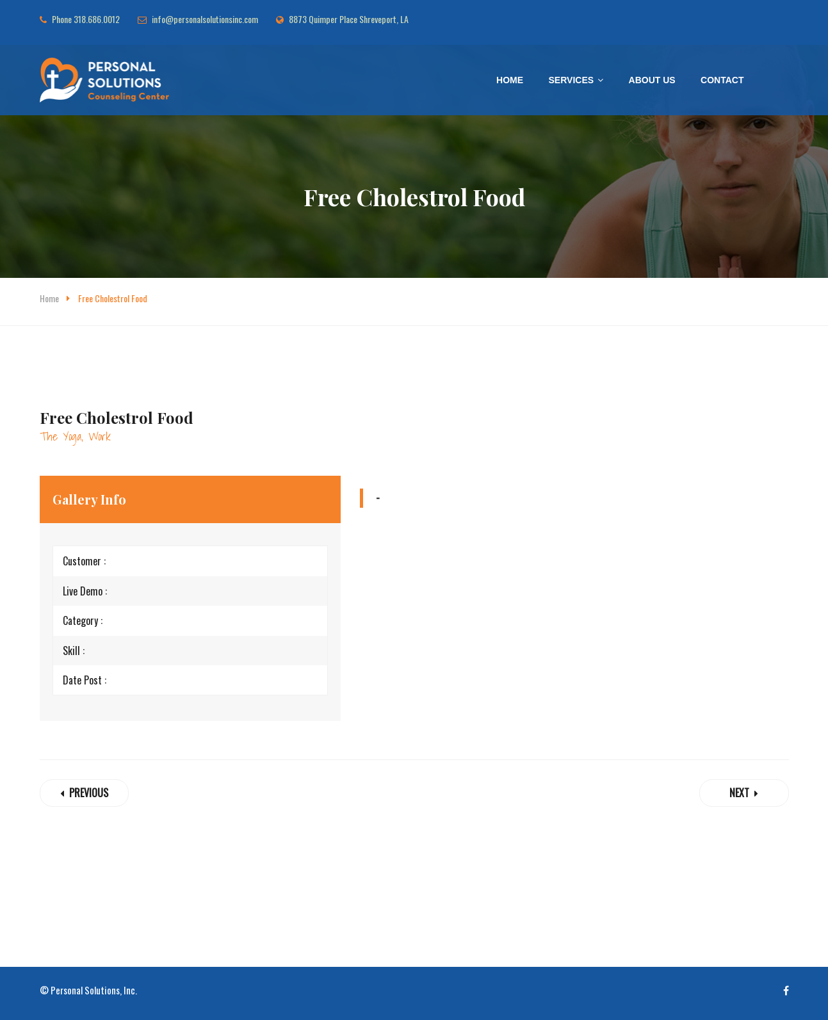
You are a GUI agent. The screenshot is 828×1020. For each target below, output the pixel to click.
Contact (722, 80)
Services (571, 80)
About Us (652, 80)
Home (509, 80)
